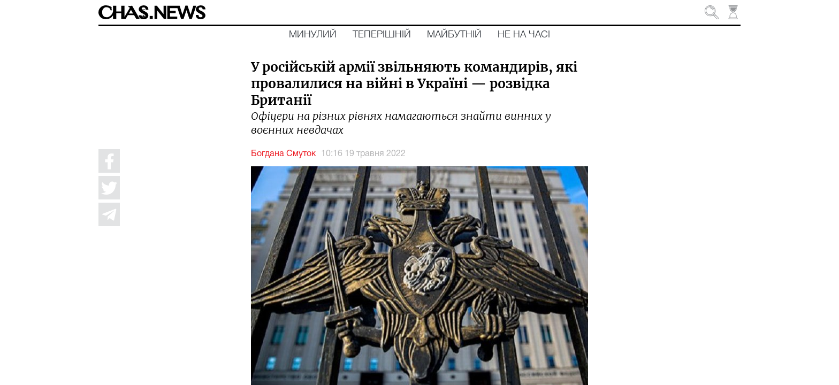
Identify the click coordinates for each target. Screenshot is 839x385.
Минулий (313, 34)
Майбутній (454, 34)
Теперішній (382, 34)
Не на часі (524, 34)
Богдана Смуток (283, 154)
